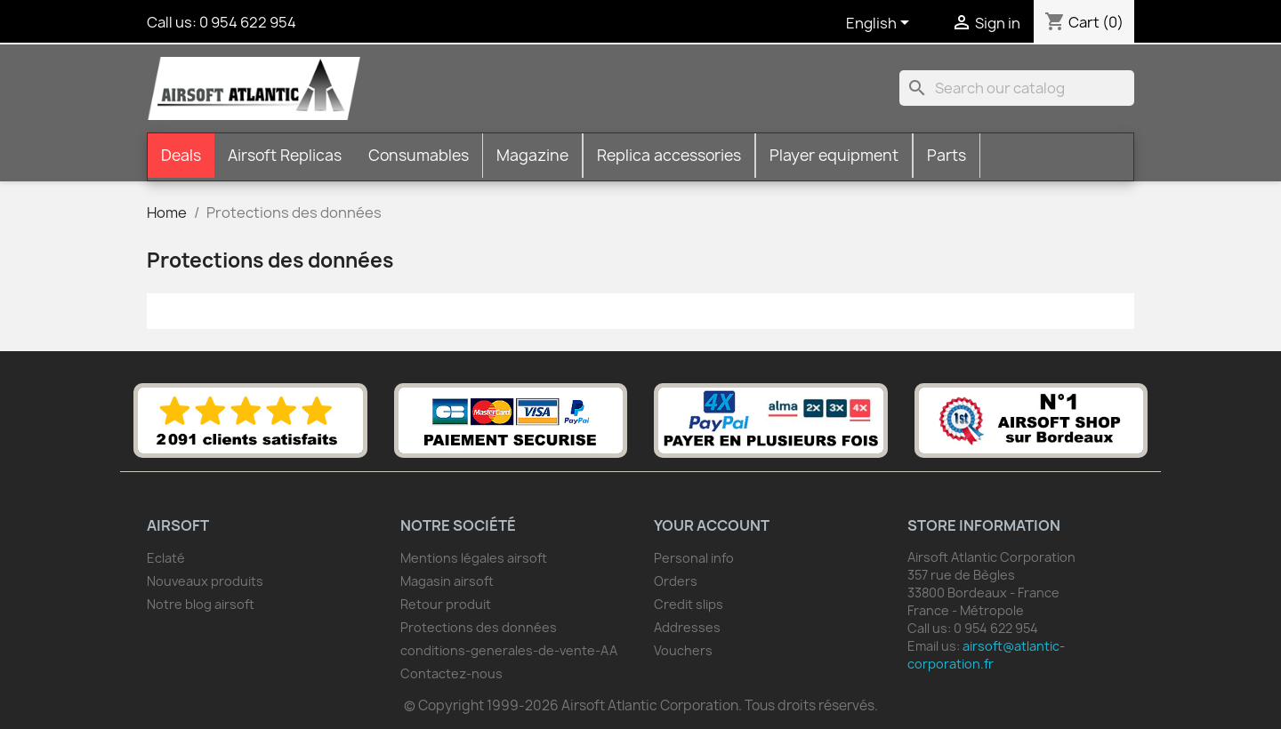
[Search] (1016, 88)
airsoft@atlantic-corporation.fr (986, 654)
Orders (675, 581)
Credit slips (688, 604)
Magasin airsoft (447, 581)
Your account (711, 525)
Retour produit (445, 604)
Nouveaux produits (205, 581)
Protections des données (478, 627)
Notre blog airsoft (200, 604)
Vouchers (683, 650)
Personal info (694, 557)
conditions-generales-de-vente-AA (508, 650)
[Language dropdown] (880, 24)
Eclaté (166, 557)
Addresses (687, 627)
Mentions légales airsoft (473, 557)
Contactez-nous (451, 673)
